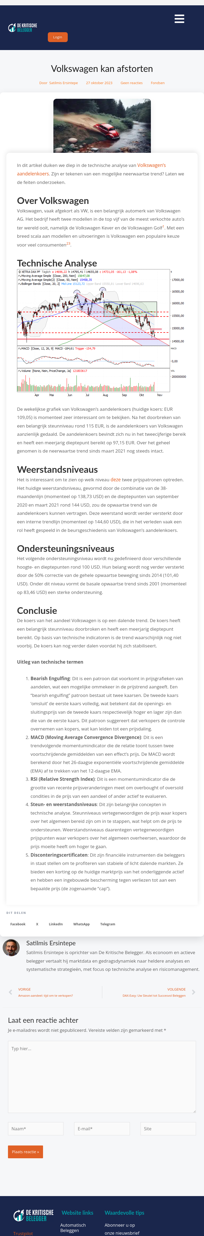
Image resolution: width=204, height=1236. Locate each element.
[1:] (163, 231)
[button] (17, 927)
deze (115, 482)
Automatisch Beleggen (73, 1230)
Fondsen (158, 86)
